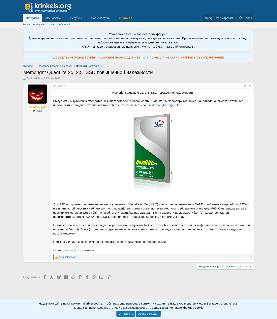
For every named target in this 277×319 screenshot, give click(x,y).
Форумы (32, 18)
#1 (250, 86)
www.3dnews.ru (69, 251)
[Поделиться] (245, 86)
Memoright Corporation (167, 105)
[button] (64, 18)
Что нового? (53, 18)
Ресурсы (76, 18)
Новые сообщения (34, 24)
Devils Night (33, 78)
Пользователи (100, 18)
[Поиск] (245, 18)
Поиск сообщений (59, 24)
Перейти (80, 251)
